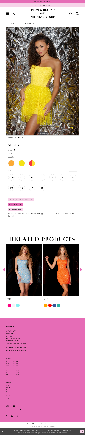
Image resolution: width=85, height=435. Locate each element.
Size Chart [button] (73, 171)
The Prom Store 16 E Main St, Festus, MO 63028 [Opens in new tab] (11, 331)
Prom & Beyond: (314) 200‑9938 (16, 347)
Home (12, 24)
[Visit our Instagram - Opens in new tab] (12, 416)
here (65, 433)
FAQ (7, 398)
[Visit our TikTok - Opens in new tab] (17, 416)
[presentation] (24, 270)
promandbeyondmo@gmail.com (16, 351)
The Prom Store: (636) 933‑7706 (16, 344)
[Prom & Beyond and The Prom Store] (42, 13)
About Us (9, 394)
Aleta (21, 24)
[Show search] (77, 14)
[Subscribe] (21, 410)
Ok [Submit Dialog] (82, 432)
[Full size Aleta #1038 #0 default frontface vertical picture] (42, 81)
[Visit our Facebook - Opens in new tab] (7, 416)
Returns (8, 390)
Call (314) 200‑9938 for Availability (20, 200)
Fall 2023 (31, 24)
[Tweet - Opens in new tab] (15, 137)
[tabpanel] (42, 81)
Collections (9, 386)
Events (8, 396)
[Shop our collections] (42, 5)
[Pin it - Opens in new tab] (19, 137)
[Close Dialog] (2, 431)
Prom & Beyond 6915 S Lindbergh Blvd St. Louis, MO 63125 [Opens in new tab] (13, 338)
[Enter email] (14, 410)
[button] (7, 14)
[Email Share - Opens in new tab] (22, 137)
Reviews (8, 392)
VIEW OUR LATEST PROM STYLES (42, 1)
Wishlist (8, 388)
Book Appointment (15, 210)
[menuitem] (7, 14)
